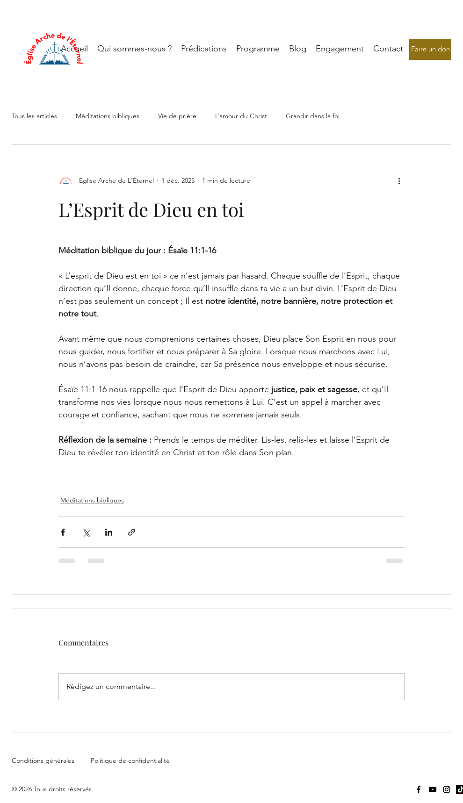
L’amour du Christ (241, 116)
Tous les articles (34, 116)
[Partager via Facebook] (62, 532)
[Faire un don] (430, 49)
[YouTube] (432, 789)
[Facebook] (418, 789)
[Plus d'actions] (399, 180)
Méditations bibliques (107, 116)
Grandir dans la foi (313, 116)
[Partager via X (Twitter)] (85, 532)
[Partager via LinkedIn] (108, 532)
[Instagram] (446, 789)
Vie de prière (177, 116)
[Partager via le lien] (131, 532)
